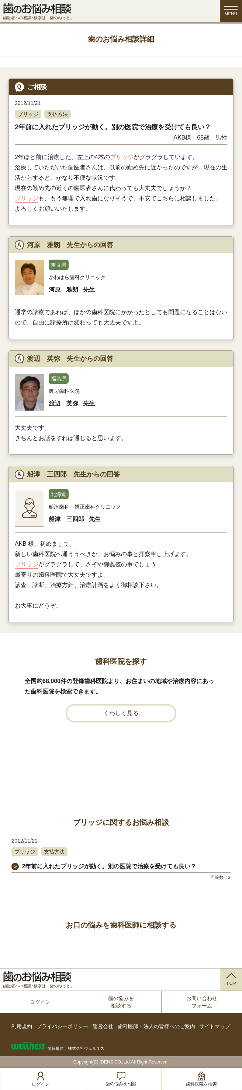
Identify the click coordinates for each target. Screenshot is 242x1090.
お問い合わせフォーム (201, 1002)
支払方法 (57, 114)
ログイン (40, 1002)
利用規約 (21, 1026)
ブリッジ (28, 114)
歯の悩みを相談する (121, 1002)
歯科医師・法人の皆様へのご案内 (156, 1026)
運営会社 (103, 1026)
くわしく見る (121, 713)
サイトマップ (214, 1026)
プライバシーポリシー (62, 1026)
